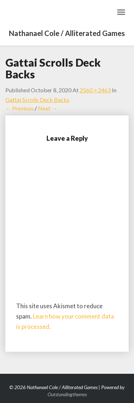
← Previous (19, 108)
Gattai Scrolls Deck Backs (37, 99)
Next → (47, 108)
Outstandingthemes (67, 394)
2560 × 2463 (95, 90)
